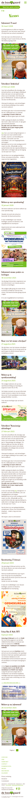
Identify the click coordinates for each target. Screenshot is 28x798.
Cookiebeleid (5, 781)
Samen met (4, 762)
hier (16, 491)
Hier (2, 133)
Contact (4, 764)
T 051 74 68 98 (8, 785)
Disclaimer (4, 779)
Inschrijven (5, 771)
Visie (2, 759)
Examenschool (6, 766)
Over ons (4, 757)
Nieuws (3, 768)
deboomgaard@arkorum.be (17, 785)
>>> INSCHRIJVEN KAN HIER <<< (10, 683)
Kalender (4, 773)
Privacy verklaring (6, 776)
